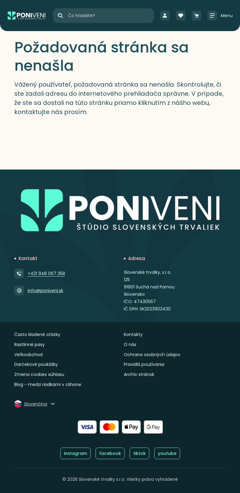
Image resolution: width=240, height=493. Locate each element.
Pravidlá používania (144, 364)
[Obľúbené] (181, 15)
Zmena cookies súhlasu (39, 374)
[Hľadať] (60, 15)
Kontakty (133, 334)
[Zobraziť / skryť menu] (220, 15)
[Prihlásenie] (165, 15)
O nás (130, 344)
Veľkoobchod (28, 355)
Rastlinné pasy (29, 344)
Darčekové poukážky (36, 364)
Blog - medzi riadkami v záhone (47, 384)
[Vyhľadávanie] (111, 15)
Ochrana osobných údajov (152, 355)
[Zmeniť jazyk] (35, 404)
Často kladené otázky (37, 334)
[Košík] (196, 15)
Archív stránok (139, 374)
